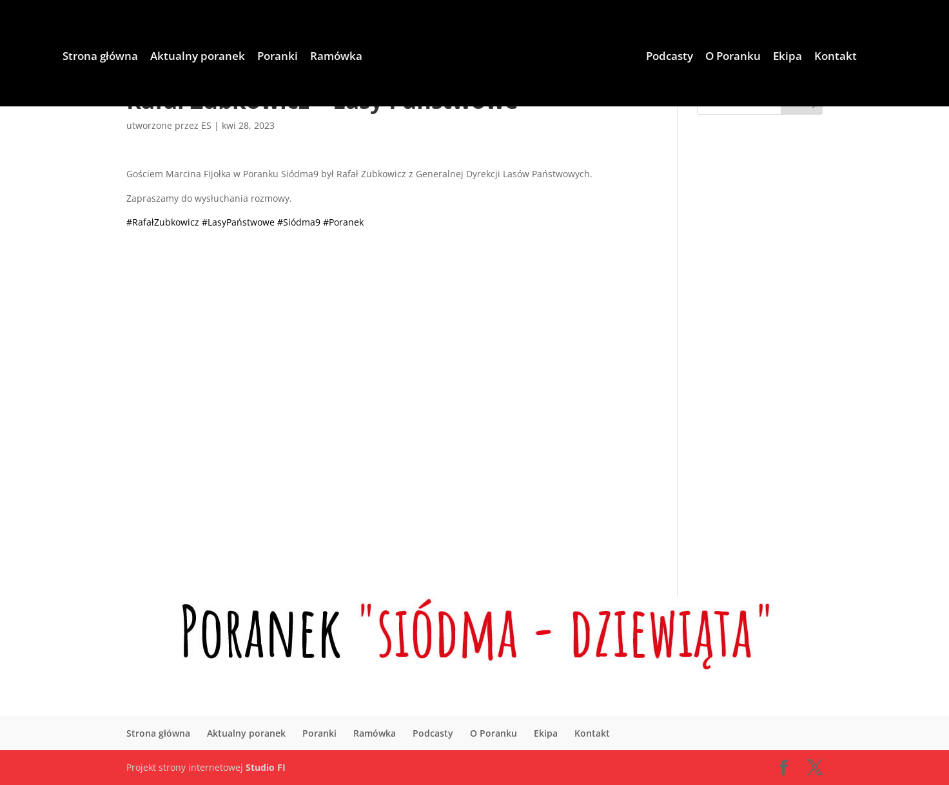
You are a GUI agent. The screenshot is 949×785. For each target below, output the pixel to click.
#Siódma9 (298, 222)
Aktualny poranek (197, 57)
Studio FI (266, 767)
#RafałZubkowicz (162, 222)
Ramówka (336, 57)
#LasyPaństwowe (238, 222)
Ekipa (787, 57)
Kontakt (835, 57)
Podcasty (669, 57)
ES (206, 125)
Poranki (277, 57)
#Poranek (343, 222)
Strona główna (100, 57)
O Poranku (733, 57)
